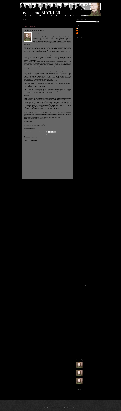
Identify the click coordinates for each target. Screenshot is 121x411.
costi (86, 102)
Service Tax (87, 247)
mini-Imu (96, 191)
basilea (85, 59)
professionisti (79, 221)
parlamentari (80, 208)
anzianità (91, 51)
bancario (85, 58)
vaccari (86, 274)
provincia (88, 223)
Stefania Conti (90, 256)
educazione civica (89, 124)
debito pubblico (81, 110)
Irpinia (93, 167)
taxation (78, 264)
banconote (78, 59)
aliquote (92, 46)
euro (87, 129)
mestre (92, 190)
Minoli (87, 192)
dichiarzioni (90, 113)
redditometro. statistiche (88, 230)
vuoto (78, 279)
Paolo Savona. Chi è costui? (89, 362)
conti (92, 91)
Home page (47, 182)
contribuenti (94, 94)
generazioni (80, 148)
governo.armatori (87, 155)
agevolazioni (87, 42)
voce (77, 278)
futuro (89, 146)
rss (95, 238)
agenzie (82, 42)
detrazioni (78, 113)
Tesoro (94, 265)
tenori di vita (83, 265)
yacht (95, 279)
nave (91, 196)
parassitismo (96, 207)
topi (97, 266)
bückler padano (81, 69)
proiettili (78, 222)
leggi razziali (90, 177)
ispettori (78, 168)
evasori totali (79, 132)
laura (94, 173)
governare (97, 154)
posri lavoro (81, 217)
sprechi (91, 253)
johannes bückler (39, 134)
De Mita (87, 108)
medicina (78, 190)
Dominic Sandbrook (89, 119)
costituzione (79, 103)
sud (98, 258)
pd (93, 209)
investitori (94, 165)
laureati (97, 173)
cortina (91, 100)
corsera (93, 99)
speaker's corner (85, 252)
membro (83, 190)
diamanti (84, 113)
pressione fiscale (83, 218)
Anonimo (87, 50)
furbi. (85, 146)
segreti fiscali (84, 244)
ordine (77, 204)
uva (98, 273)
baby (93, 56)
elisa (77, 125)
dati (81, 108)
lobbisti (82, 179)
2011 (79, 355)
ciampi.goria (90, 80)
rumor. (87, 239)
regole (96, 231)
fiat (89, 137)
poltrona (82, 216)
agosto (81, 337)
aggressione (78, 43)
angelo (77, 50)
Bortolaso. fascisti (80, 65)
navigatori (96, 196)
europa (91, 129)
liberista (93, 178)
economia (95, 121)
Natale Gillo (86, 196)
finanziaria (78, 139)
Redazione (80, 30)
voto (98, 278)
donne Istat (78, 120)
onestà (83, 203)
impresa (97, 160)
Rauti (87, 227)
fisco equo (96, 141)
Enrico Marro (86, 125)
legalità (77, 175)
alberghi (78, 45)
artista (91, 54)
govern (92, 154)
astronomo (80, 55)
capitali (77, 74)
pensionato (85, 210)
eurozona (96, 129)
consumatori (95, 90)
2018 (79, 297)
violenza (78, 277)
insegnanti (96, 164)
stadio (82, 254)
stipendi (89, 257)
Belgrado (90, 60)
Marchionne (95, 186)
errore (77, 128)
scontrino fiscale (87, 243)
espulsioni (78, 129)
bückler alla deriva (86, 68)
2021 (79, 293)
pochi (79, 214)
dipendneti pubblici (91, 115)
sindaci (88, 248)
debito (98, 108)
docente (86, 117)
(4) (41, 125)
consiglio (78, 90)
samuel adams (80, 240)
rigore (96, 234)
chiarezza (79, 80)
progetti (90, 221)
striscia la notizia (93, 258)
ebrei (89, 121)
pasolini (85, 208)
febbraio (81, 349)
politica (91, 214)
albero (82, 45)
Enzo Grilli (96, 125)
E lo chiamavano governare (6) (86, 318)
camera (85, 72)
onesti (88, 203)
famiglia (78, 134)
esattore (82, 128)
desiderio (90, 112)
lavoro (92, 174)
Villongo (90, 275)
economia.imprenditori (80, 122)
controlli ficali (95, 95)
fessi (83, 137)
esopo (92, 128)
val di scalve (92, 274)
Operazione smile (94, 203)
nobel (81, 200)
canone (87, 73)
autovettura (95, 55)
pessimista (78, 212)
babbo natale (88, 56)
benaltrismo (95, 60)
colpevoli (96, 84)
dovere (83, 120)
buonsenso (80, 71)
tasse (88, 262)
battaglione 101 (95, 59)
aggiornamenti (95, 42)
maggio (81, 343)
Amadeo (82, 47)
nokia (84, 200)
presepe (77, 218)
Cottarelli (82, 104)
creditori (92, 106)
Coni (91, 89)
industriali (94, 163)
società (90, 249)
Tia (84, 266)
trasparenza (90, 267)
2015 (79, 303)
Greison (92, 156)
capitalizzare (90, 74)
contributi (78, 95)
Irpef (85, 167)
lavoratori (87, 174)
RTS (98, 238)
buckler (97, 67)
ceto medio (97, 78)
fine (87, 139)
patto (84, 209)
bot (85, 65)
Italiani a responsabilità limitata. (86, 331)
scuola (98, 243)
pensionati (80, 210)
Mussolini (85, 195)
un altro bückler (88, 270)
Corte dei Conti (86, 100)
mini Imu (91, 191)
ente (91, 125)
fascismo (97, 134)
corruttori (83, 99)
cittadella (97, 81)
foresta (77, 143)
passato (89, 208)
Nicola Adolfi (85, 199)
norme (77, 201)
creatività (82, 106)
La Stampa (89, 173)
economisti (95, 122)
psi (93, 223)
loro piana (87, 181)
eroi (94, 126)
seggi (79, 244)
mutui (97, 195)
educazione (83, 124)
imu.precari (95, 161)
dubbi (92, 120)
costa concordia (79, 102)
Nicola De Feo (92, 199)
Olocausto (78, 203)
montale (78, 194)
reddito (89, 229)
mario (89, 187)
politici (96, 214)
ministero (78, 192)
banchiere (96, 58)
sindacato (84, 248)
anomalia (82, 50)
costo (85, 103)
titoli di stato (92, 266)
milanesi (78, 191)
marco (77, 187)
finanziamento (84, 138)
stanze (77, 256)
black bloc (84, 63)
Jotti (81, 173)
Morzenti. (94, 194)
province (83, 223)
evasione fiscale (88, 130)
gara (88, 147)
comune (84, 86)
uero (98, 269)
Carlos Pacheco (79, 76)
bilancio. (78, 63)
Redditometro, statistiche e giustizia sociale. (87, 325)
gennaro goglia (91, 148)
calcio (96, 71)
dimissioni (78, 115)
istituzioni (83, 168)
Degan (33, 134)
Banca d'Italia (79, 58)
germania (78, 150)
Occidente (88, 201)
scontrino (80, 243)
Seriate (93, 245)
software (96, 249)
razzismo (92, 227)
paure (91, 209)
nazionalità (78, 197)
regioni (92, 231)
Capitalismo (84, 74)
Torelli (77, 267)
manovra (84, 186)
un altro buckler (80, 270)
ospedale (86, 204)
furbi (82, 146)
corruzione (88, 99)
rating (83, 227)
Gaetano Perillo (95, 146)
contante (83, 91)
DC (84, 108)
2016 (79, 301)
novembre (81, 310)
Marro (98, 187)
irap (98, 165)
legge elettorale (95, 175)
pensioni (96, 210)
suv (93, 260)
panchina (82, 205)
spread (86, 253)
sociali (86, 249)
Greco (88, 156)
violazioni (96, 275)
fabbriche (91, 132)
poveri (86, 217)
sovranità (78, 252)
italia (88, 168)
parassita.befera (90, 207)
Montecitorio (83, 194)
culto (92, 107)
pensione (90, 210)
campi (83, 73)
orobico (81, 204)
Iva (83, 169)
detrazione (96, 112)
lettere (78, 178)
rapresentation (91, 226)
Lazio (97, 174)
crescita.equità (79, 107)
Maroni (93, 187)
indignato (82, 163)
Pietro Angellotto (95, 212)
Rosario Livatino (91, 238)
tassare (84, 262)
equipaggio (78, 126)
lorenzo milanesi (79, 181)
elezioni (96, 124)
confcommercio (85, 89)
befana (81, 60)
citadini (89, 81)
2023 (79, 289)
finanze (77, 138)
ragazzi (82, 226)
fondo (97, 142)
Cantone (91, 73)
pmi (98, 213)
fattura (84, 136)
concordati (78, 87)
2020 (79, 295)
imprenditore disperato (82, 160)
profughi (85, 221)
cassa (84, 77)
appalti (96, 51)
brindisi (83, 67)
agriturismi (90, 43)
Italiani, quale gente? (88, 370)
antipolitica (85, 51)
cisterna (85, 81)
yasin (98, 279)
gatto (92, 147)
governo (80, 155)
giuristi (96, 151)
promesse (83, 222)
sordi (91, 251)
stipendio (94, 257)
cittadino (89, 82)
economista (89, 122)
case (79, 77)
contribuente (78, 94)
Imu (90, 161)
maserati (83, 188)
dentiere (79, 112)
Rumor (83, 239)
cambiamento (79, 72)
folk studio (78, 142)
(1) (37, 125)
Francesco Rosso (85, 145)
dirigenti (97, 115)
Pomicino (87, 216)
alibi (88, 46)
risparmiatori (90, 236)
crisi (89, 107)
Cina (98, 80)
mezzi (97, 190)
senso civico (78, 245)
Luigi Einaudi (93, 181)
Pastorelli (97, 208)
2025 (79, 287)
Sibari (93, 247)
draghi (87, 120)
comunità (96, 86)
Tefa (77, 265)
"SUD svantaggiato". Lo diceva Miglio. (87, 329)
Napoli (77, 196)
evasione (79, 130)
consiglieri (96, 89)
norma (96, 200)
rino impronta (86, 235)
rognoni (96, 236)
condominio (91, 87)
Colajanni (80, 84)
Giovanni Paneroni (90, 151)
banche (90, 58)
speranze (96, 252)
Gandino (84, 147)
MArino (85, 187)
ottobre (81, 312)
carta (90, 76)
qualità (96, 225)
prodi (97, 220)
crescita (96, 106)
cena (85, 78)
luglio (80, 339)
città (93, 81)
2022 (79, 291)
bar (82, 59)
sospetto (96, 251)
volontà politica (90, 278)
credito (86, 106)
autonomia (89, 55)
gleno (92, 152)
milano (82, 191)
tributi (82, 269)
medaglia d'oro (95, 188)
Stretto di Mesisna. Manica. (83, 258)
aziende (82, 56)
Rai (86, 226)
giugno (81, 341)
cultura (96, 107)
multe (98, 194)
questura (78, 226)
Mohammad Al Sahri (94, 192)
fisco (91, 141)
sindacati (78, 248)
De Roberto (93, 108)
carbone (96, 74)
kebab (84, 173)
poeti (87, 214)
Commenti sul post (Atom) (33, 184)
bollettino (91, 63)
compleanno (78, 86)
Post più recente (27, 182)
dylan (95, 120)
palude (77, 205)
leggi (85, 177)
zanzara (79, 280)
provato (92, 222)
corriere (84, 98)
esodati (87, 128)
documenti (92, 117)
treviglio (95, 267)
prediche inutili (95, 217)
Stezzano (84, 257)
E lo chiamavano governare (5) (86, 320)
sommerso (86, 251)
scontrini (97, 242)
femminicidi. (78, 137)
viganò (86, 275)
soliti (81, 251)
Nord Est (92, 200)
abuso (84, 41)
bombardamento (79, 64)
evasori (95, 130)
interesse (78, 165)
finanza (96, 137)
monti (88, 194)
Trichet (90, 269)
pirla (91, 213)
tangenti (89, 261)
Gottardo (88, 154)
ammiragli (96, 47)
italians (96, 168)
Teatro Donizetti (89, 264)
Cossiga (96, 100)
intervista (83, 165)
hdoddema (64, 407)
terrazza (89, 265)
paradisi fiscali (82, 207)
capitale (96, 73)
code (98, 82)
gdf (94, 147)
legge (82, 175)
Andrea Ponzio (95, 49)
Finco (84, 139)
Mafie (98, 183)
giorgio (96, 150)
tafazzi (77, 261)
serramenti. (80, 247)
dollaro (96, 117)
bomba (96, 63)
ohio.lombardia (95, 201)
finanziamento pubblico (93, 138)
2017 (79, 299)
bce (77, 60)
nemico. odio (89, 197)
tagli (82, 261)
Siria (97, 248)
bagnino (96, 56)
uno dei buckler (88, 273)
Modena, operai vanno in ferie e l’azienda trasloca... (88, 334)
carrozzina (86, 76)
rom (77, 238)
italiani (91, 168)
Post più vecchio (68, 182)
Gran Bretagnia (95, 155)
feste (86, 137)
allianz (96, 46)
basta (89, 59)
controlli (89, 95)
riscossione (83, 236)
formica (82, 143)
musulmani (91, 195)
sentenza (84, 245)
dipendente (84, 115)
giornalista (78, 151)
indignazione (88, 163)
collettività (86, 84)
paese (97, 204)
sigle (97, 247)
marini (81, 187)
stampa (91, 254)
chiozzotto (84, 80)
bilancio (96, 62)
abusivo (79, 41)
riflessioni (82, 234)
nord (88, 200)
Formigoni (88, 143)
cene (88, 78)
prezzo (93, 218)
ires (79, 167)
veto (82, 275)
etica (83, 129)
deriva (84, 112)
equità (83, 126)
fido (92, 137)
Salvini (96, 239)
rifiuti (77, 234)
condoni (96, 87)
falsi (86, 133)
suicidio (89, 260)
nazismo (84, 197)
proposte (88, 222)
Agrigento (85, 43)
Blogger (75, 407)
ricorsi (96, 233)
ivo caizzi (89, 169)
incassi (77, 163)
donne (96, 119)
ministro (83, 192)
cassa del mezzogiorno (92, 77)
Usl (47, 134)
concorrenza (84, 87)
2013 (79, 307)
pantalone (87, 205)
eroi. (97, 126)
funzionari (96, 145)
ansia (91, 50)
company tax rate (94, 85)
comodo (85, 85)
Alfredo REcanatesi (81, 46)
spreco (96, 253)
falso (97, 133)
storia (98, 257)
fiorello (87, 141)
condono (78, 89)
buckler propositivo (90, 69)
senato (96, 244)
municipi (79, 195)
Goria (83, 154)
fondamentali (85, 142)
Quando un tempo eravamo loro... (91, 378)
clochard (94, 82)
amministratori (88, 47)
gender (97, 147)
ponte (91, 216)
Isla (97, 167)
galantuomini (79, 147)
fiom (83, 141)
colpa (91, 84)
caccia (91, 71)
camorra (91, 72)
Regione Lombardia (85, 231)
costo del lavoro (91, 103)
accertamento (89, 41)
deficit (79, 111)
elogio (81, 125)
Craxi (29, 134)
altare (77, 47)
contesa (87, 91)
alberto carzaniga (88, 45)
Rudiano (79, 239)
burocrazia (86, 71)
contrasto (90, 93)
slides (82, 249)
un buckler (95, 270)
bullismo (97, 69)
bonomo (96, 64)
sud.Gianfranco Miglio (82, 260)
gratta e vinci (79, 156)
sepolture (89, 245)
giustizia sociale (85, 152)
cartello (94, 76)
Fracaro (92, 143)
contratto (96, 93)
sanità (45, 134)
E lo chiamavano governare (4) (86, 327)
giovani (83, 151)
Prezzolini (97, 218)
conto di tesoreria (82, 93)
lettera (96, 177)
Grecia (84, 156)
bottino (89, 65)
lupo (88, 182)
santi (92, 240)
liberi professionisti (86, 178)
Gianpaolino (85, 150)
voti (95, 278)
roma (80, 238)
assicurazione (96, 54)
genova (96, 148)
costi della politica (93, 102)
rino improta (95, 235)
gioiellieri (91, 150)
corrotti (77, 99)
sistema (78, 249)
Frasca (91, 145)
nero (94, 197)
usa (93, 273)
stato (83, 256)
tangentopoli (95, 261)
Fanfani (82, 134)
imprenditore (96, 159)
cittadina (79, 82)
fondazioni (92, 142)
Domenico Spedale (80, 119)
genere (85, 148)
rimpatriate (78, 235)
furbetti (77, 146)
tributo (86, 269)
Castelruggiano (79, 78)
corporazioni (79, 98)
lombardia (87, 179)
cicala (95, 80)
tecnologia (96, 264)
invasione (89, 165)
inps (83, 164)
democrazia (92, 111)
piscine (95, 213)
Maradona (89, 186)
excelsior (84, 132)
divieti (82, 117)
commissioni (79, 85)
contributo (84, 95)
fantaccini (88, 134)
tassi (93, 262)
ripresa (77, 236)
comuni (90, 86)
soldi (77, 251)
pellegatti (97, 209)
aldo (94, 45)
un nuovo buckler (90, 271)
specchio (91, 252)
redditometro (79, 230)
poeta (83, 214)
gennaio (81, 351)
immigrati (96, 158)
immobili (85, 159)
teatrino (82, 264)
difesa (96, 113)
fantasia (92, 134)
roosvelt (84, 238)
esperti (96, 128)
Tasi (77, 262)
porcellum (96, 216)
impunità (85, 161)
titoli (88, 266)
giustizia (78, 152)
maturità (88, 188)
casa (98, 76)
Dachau (77, 108)
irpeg (90, 167)
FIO (80, 141)
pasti (93, 208)
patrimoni (79, 209)
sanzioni (96, 240)
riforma (87, 234)
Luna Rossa (83, 182)
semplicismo (90, 244)
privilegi (92, 220)
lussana (91, 182)
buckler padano (95, 68)
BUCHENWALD (88, 67)
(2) (39, 125)
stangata (96, 254)
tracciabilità (83, 267)
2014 (79, 305)
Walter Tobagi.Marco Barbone (87, 279)
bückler (79, 68)
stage (87, 254)
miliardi (87, 191)
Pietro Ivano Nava (81, 213)
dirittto (86, 116)
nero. (97, 197)
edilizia (77, 124)
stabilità (78, 254)
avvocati (78, 56)
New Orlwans (79, 199)
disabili (90, 116)
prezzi (89, 218)
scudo (93, 243)
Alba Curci (96, 43)
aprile (80, 345)
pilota (87, 213)
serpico (97, 245)
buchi (94, 67)
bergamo (90, 62)
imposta (90, 159)
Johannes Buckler (82, 28)
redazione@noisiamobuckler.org (87, 396)
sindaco (93, 248)
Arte (82, 54)
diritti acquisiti (81, 116)
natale (81, 196)
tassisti (96, 262)
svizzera (96, 260)
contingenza (96, 91)
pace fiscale (92, 204)
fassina (79, 136)
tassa (81, 262)
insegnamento (89, 164)
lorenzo (96, 179)
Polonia (78, 216)
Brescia (93, 65)
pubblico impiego (88, 225)
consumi (78, 91)
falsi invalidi (91, 133)
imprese (79, 161)
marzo (80, 347)
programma (95, 221)
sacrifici (91, 239)
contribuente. (86, 94)
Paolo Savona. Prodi (94, 205)
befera (85, 60)
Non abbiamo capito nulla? (85, 322)
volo (80, 278)
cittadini (84, 82)
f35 (88, 132)
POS (77, 217)
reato (97, 227)
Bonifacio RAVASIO (88, 64)
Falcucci (82, 133)
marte (79, 188)
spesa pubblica (79, 253)
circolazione (79, 81)
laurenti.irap (80, 174)
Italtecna (78, 169)
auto (85, 55)
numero (82, 201)
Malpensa (78, 186)
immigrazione (79, 159)
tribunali (78, 269)
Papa (77, 207)
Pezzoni (83, 212)
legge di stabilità (87, 175)
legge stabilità (79, 177)
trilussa (94, 269)
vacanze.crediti (81, 274)
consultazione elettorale (86, 90)
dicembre (81, 308)
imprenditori (91, 160)
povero (89, 217)
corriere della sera (92, 98)
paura (87, 209)
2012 (79, 353)
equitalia (89, 126)
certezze (92, 78)
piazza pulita (88, 212)
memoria (88, 190)
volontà (84, 278)
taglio (85, 261)
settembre (81, 314)
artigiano (86, 54)
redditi (84, 229)
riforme (92, 234)
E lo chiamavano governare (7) (86, 316)
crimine (85, 107)
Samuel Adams (81, 33)
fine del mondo (93, 139)
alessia (97, 45)
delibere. (87, 111)
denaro (97, 111)
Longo (92, 179)
